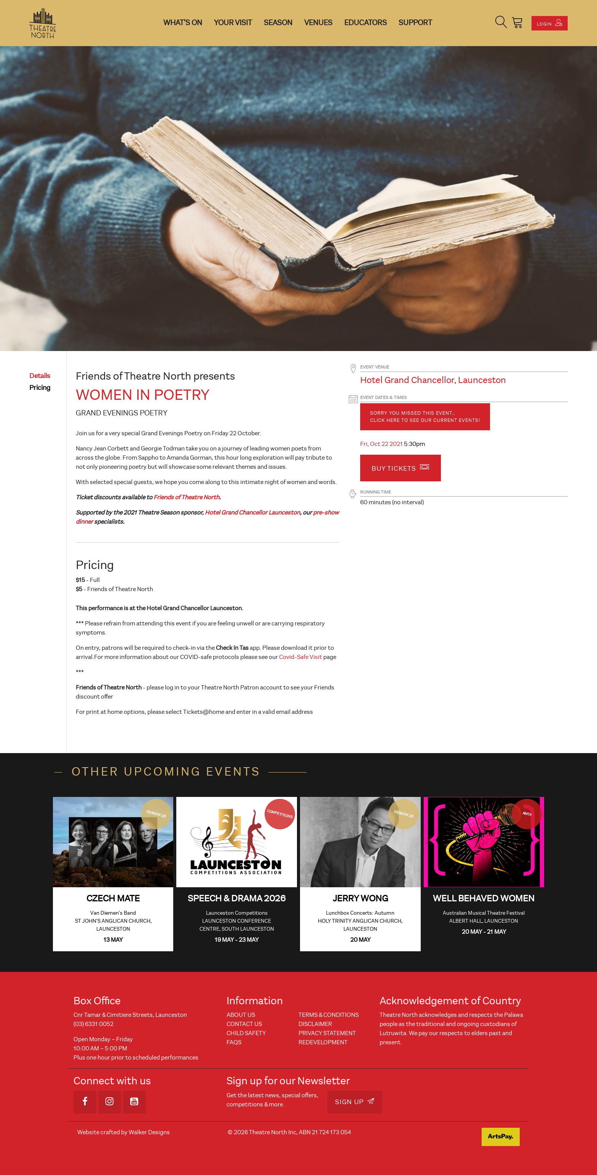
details (39, 376)
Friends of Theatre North (186, 497)
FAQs (234, 1042)
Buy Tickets (400, 467)
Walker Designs (149, 1132)
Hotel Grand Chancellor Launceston (252, 512)
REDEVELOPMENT (323, 1042)
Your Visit (233, 22)
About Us (241, 1014)
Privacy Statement (327, 1033)
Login (549, 23)
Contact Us (244, 1024)
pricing (39, 388)
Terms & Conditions (328, 1014)
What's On (182, 22)
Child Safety (246, 1033)
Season (278, 22)
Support (415, 22)
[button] (501, 23)
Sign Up (355, 1102)
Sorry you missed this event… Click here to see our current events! (425, 416)
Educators (365, 22)
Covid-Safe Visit (300, 657)
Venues (318, 22)
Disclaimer (315, 1024)
